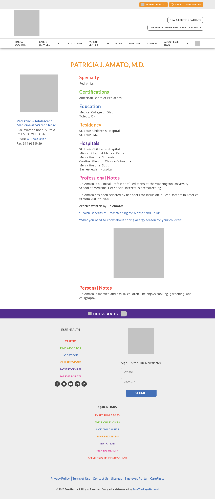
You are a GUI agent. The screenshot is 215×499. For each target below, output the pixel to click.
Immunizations (107, 436)
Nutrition (107, 443)
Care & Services (44, 43)
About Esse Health (171, 43)
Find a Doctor (20, 43)
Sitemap (116, 478)
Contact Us (101, 478)
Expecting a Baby (107, 415)
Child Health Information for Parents (175, 27)
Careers (152, 43)
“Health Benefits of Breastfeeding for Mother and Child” (119, 213)
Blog (118, 43)
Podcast (134, 43)
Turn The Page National (146, 489)
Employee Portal (136, 478)
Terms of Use (81, 478)
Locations (73, 43)
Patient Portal (70, 376)
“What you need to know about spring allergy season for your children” (130, 220)
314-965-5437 (36, 139)
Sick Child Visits (107, 429)
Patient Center (94, 43)
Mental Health (107, 450)
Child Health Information (107, 457)
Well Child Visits (107, 422)
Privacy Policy (60, 478)
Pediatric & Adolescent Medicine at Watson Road (36, 123)
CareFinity (157, 478)
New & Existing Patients (185, 19)
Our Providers (70, 362)
